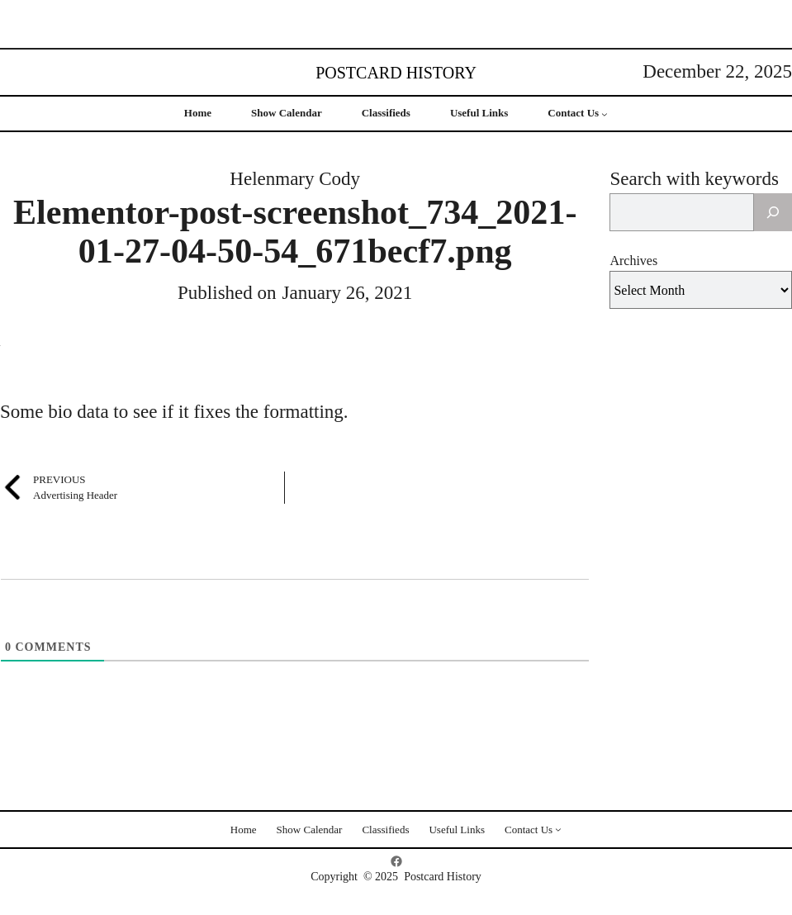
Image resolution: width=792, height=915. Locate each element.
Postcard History (396, 73)
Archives (633, 261)
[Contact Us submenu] (604, 114)
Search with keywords (693, 178)
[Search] (773, 212)
